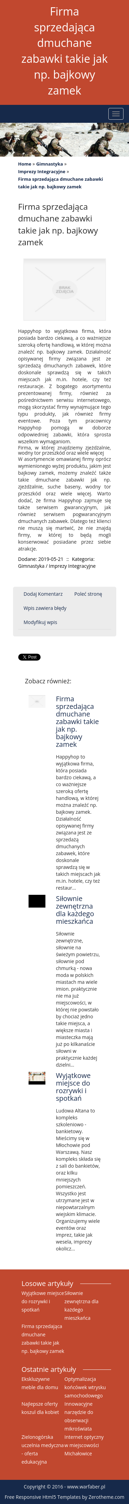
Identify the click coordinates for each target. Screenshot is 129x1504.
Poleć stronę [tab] (88, 594)
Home (24, 164)
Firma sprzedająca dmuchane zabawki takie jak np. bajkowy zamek (60, 183)
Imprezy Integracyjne (42, 171)
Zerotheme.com (106, 1497)
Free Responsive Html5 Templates (42, 1497)
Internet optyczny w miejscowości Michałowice (84, 1445)
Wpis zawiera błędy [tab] (45, 608)
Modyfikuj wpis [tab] (40, 622)
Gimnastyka (49, 164)
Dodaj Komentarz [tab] (43, 594)
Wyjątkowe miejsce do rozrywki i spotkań (73, 1087)
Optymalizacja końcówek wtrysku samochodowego (85, 1387)
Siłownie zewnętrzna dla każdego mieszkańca (75, 910)
